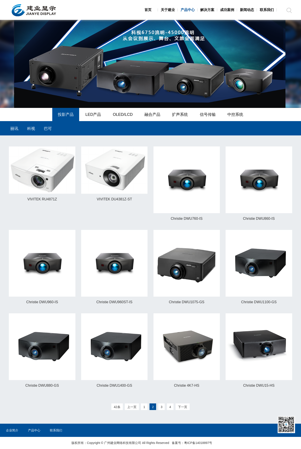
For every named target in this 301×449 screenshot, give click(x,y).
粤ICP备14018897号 (198, 443)
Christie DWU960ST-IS (114, 302)
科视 (31, 128)
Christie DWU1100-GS (259, 302)
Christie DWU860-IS (259, 218)
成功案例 (227, 10)
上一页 (131, 407)
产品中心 (188, 10)
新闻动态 (247, 10)
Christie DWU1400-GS (114, 385)
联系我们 (267, 10)
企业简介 (12, 430)
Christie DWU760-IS (186, 218)
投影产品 (66, 114)
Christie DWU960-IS (42, 302)
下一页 (182, 407)
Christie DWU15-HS (259, 385)
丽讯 (14, 128)
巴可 (48, 128)
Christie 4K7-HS (186, 385)
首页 (147, 10)
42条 (117, 407)
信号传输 (208, 114)
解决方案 (207, 10)
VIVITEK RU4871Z (42, 199)
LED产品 (93, 114)
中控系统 (235, 114)
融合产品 (152, 114)
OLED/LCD (123, 114)
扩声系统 (180, 114)
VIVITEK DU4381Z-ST (114, 199)
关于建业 (168, 10)
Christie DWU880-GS (42, 385)
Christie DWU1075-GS (186, 302)
